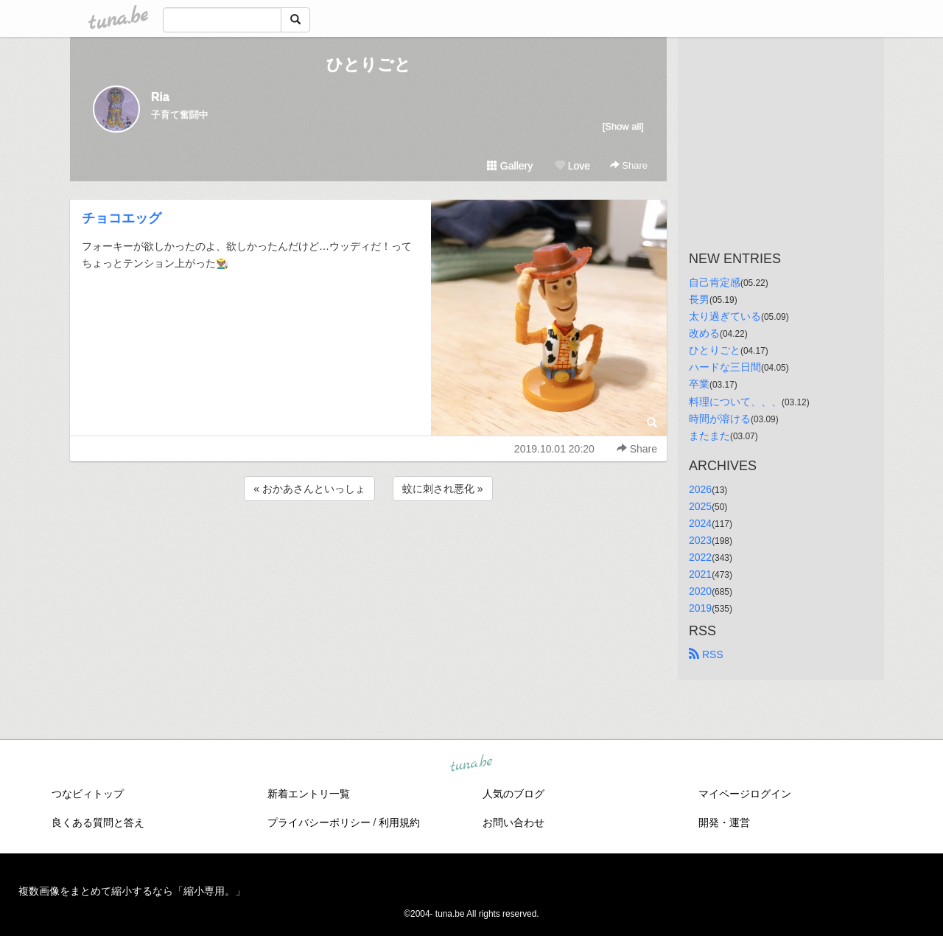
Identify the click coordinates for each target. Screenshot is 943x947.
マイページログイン (744, 794)
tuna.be (471, 764)
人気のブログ (513, 794)
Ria (160, 97)
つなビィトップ (88, 794)
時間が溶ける (720, 418)
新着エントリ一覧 (308, 794)
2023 (700, 540)
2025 (700, 506)
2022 (700, 557)
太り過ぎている (725, 316)
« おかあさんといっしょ (309, 489)
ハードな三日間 (725, 367)
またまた (709, 435)
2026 (700, 489)
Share (629, 165)
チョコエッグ (121, 218)
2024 (700, 523)
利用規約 (399, 822)
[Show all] (623, 126)
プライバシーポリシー (319, 822)
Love (572, 166)
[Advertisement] (368, 544)
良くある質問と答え (98, 822)
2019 (700, 608)
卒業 (699, 384)
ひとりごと (368, 64)
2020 (700, 591)
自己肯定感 (714, 282)
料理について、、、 (735, 402)
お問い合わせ (513, 822)
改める (704, 333)
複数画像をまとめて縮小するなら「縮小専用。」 (131, 891)
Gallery (510, 166)
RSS (706, 654)
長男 (699, 299)
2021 (700, 574)
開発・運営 (724, 822)
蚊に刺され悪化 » (442, 489)
